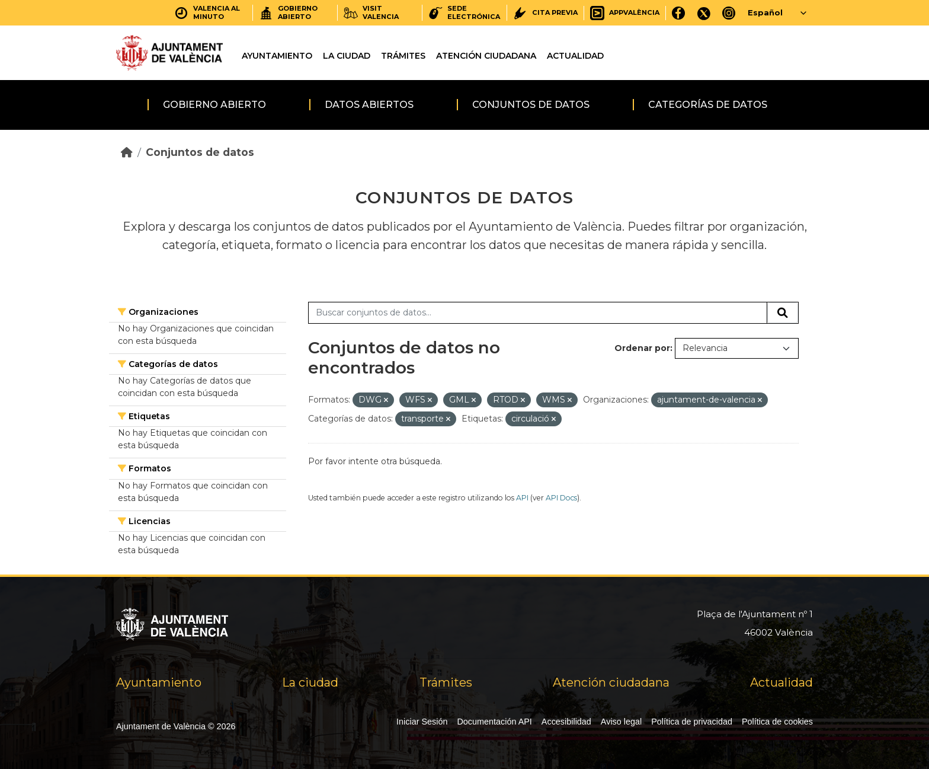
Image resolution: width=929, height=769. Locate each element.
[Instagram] (729, 13)
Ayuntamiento (277, 55)
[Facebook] (678, 13)
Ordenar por (642, 348)
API (522, 497)
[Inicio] (127, 152)
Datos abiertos (369, 104)
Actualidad (575, 55)
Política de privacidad (691, 721)
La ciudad (346, 55)
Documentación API (494, 721)
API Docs (561, 497)
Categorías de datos (707, 104)
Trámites (403, 55)
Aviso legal (621, 721)
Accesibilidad (566, 721)
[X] (703, 13)
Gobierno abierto (214, 104)
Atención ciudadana (486, 55)
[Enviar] (782, 313)
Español (765, 12)
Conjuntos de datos (531, 104)
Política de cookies (777, 721)
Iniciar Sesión (421, 721)
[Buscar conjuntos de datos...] (537, 313)
